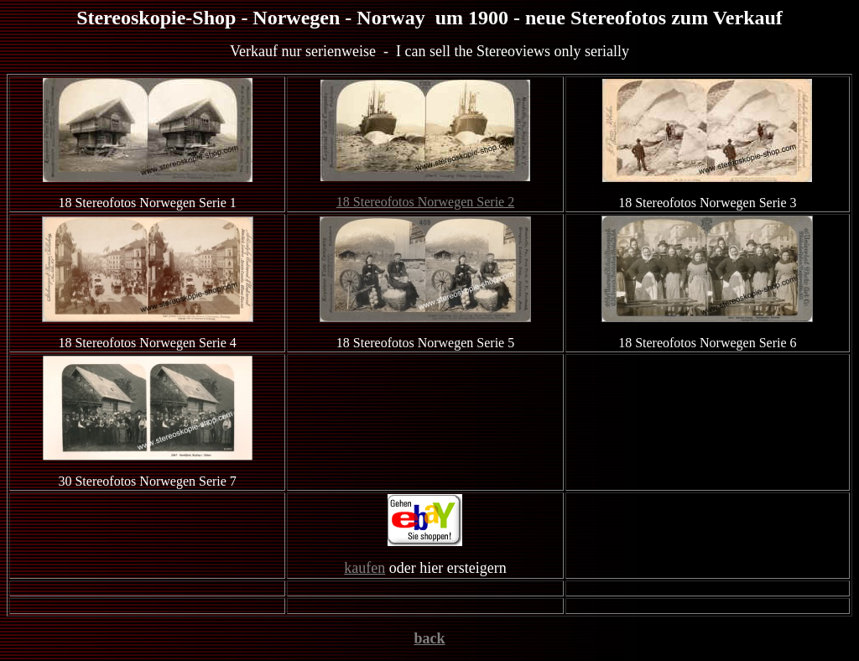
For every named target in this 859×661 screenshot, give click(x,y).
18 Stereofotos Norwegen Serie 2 (425, 202)
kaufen (364, 568)
